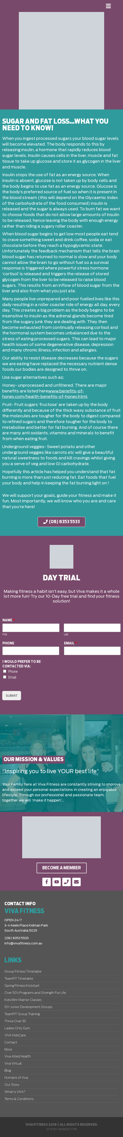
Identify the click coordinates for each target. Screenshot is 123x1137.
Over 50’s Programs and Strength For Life (35, 993)
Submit (12, 695)
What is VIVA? (14, 1092)
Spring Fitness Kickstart (21, 985)
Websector (67, 1129)
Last (66, 634)
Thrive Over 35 (15, 1021)
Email (70, 643)
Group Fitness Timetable (22, 971)
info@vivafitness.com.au (23, 943)
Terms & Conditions (18, 1099)
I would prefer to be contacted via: (21, 664)
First (4, 634)
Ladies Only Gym (17, 1028)
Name (8, 620)
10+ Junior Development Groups (28, 1007)
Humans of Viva (16, 1077)
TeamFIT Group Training (22, 1014)
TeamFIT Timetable (18, 978)
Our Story (11, 1084)
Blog (7, 1070)
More (8, 1049)
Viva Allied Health (17, 1056)
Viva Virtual (13, 1063)
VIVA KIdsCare (15, 1035)
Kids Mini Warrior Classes (22, 1000)
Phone (8, 643)
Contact (10, 1042)
